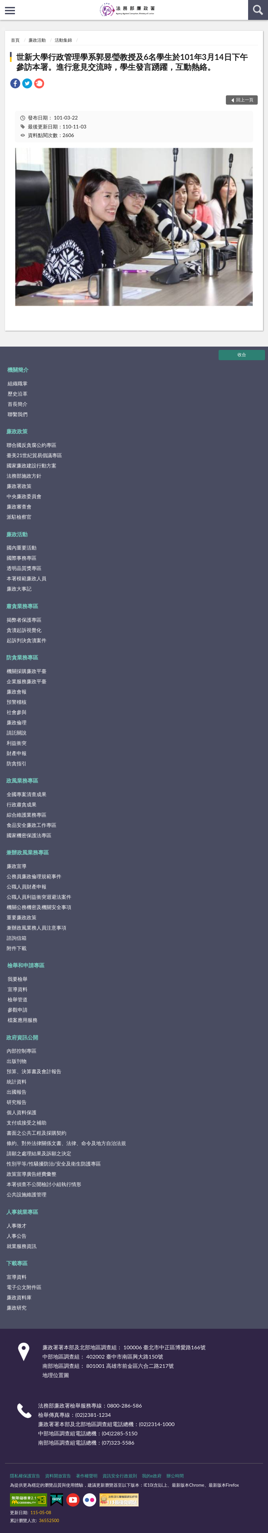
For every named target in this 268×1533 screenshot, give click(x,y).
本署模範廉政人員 (26, 578)
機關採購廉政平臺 (26, 671)
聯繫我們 (18, 414)
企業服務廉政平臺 (26, 681)
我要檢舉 (18, 979)
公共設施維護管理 (26, 1194)
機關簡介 (18, 369)
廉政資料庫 (19, 1297)
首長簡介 (18, 404)
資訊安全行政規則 (119, 1475)
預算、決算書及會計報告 (34, 1071)
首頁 (15, 40)
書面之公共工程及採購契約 (36, 1133)
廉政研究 (17, 1308)
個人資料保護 (21, 1112)
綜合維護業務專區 (26, 815)
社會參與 (17, 712)
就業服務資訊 (21, 1246)
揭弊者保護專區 (24, 620)
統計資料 (17, 1081)
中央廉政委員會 (24, 496)
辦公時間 (175, 1475)
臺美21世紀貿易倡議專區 (34, 455)
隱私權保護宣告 (25, 1475)
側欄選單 (10, 10)
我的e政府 (152, 1475)
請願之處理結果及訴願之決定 (39, 1153)
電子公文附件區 (24, 1287)
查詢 (258, 10)
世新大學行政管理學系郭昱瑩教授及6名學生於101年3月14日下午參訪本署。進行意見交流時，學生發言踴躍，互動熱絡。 (131, 62)
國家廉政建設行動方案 (31, 465)
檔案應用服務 (22, 1020)
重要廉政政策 (21, 917)
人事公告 (17, 1236)
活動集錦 (63, 40)
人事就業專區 (22, 1212)
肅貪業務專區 (22, 606)
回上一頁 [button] (244, 99)
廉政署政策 (19, 486)
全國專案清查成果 (26, 794)
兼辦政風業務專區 (27, 852)
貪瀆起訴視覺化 (24, 630)
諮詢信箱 (17, 938)
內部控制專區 (21, 1051)
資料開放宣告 (58, 1475)
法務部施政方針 (24, 476)
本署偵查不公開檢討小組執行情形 (44, 1184)
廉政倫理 (17, 722)
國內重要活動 (21, 548)
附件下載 (17, 948)
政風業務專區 (22, 780)
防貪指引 (17, 763)
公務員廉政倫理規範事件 (34, 876)
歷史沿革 (18, 394)
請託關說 (17, 733)
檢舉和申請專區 (25, 965)
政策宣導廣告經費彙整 (31, 1174)
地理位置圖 (55, 1375)
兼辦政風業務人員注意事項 (36, 928)
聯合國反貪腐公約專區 (31, 445)
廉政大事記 (19, 589)
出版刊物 (17, 1061)
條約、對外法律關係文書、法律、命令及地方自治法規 (66, 1143)
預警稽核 (17, 702)
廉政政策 (17, 431)
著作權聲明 (87, 1475)
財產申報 (17, 753)
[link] (15, 84)
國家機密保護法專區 (29, 835)
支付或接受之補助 (26, 1123)
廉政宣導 (17, 866)
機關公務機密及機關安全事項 (39, 907)
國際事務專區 (21, 558)
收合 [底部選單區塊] (241, 354)
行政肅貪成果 (21, 804)
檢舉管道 (18, 999)
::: (5, 5)
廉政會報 (17, 692)
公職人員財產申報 (26, 886)
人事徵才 (17, 1225)
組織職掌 (18, 383)
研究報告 (17, 1102)
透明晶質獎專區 (24, 568)
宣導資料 (18, 989)
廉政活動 (37, 40)
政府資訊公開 (22, 1037)
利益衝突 (17, 743)
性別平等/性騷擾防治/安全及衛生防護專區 (54, 1164)
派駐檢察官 (19, 517)
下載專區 (17, 1263)
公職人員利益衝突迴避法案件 (39, 897)
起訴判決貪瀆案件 (26, 640)
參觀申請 (18, 1010)
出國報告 (17, 1092)
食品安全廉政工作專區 (31, 825)
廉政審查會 (19, 506)
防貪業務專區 (22, 657)
